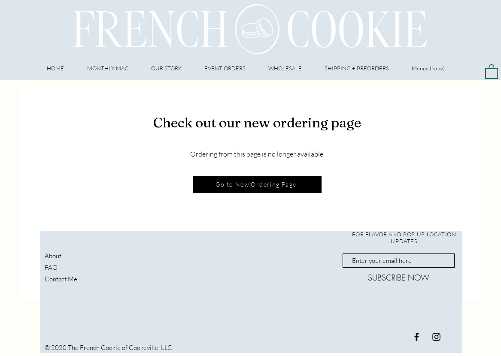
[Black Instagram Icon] (436, 337)
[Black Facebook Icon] (416, 337)
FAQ (51, 267)
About (53, 256)
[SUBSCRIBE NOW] (399, 278)
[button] (491, 71)
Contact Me (61, 279)
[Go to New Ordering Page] (257, 184)
